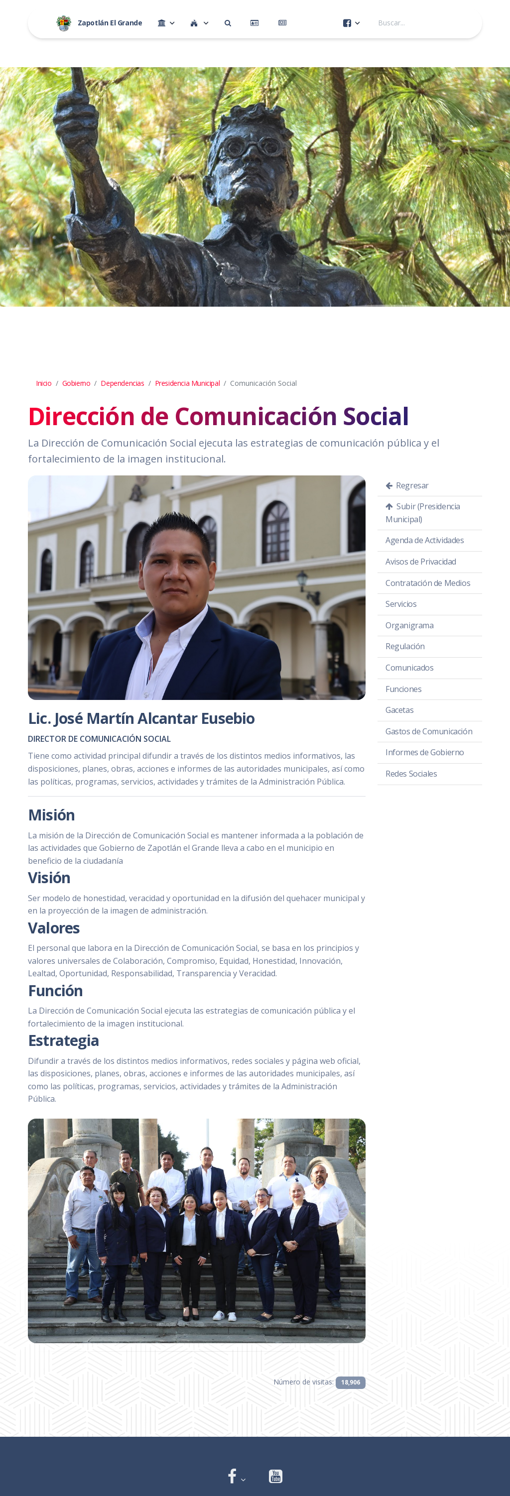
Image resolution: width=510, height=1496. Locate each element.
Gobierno (76, 383)
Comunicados (409, 667)
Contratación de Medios (427, 582)
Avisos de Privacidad (420, 561)
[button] (236, 1477)
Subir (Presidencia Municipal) (422, 513)
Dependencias (122, 383)
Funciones (403, 689)
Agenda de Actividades (424, 540)
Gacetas (399, 709)
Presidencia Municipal (187, 383)
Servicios (400, 603)
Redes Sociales (411, 773)
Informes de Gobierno (424, 752)
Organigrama (409, 625)
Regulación (405, 646)
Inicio (44, 383)
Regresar (407, 485)
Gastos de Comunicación (428, 731)
